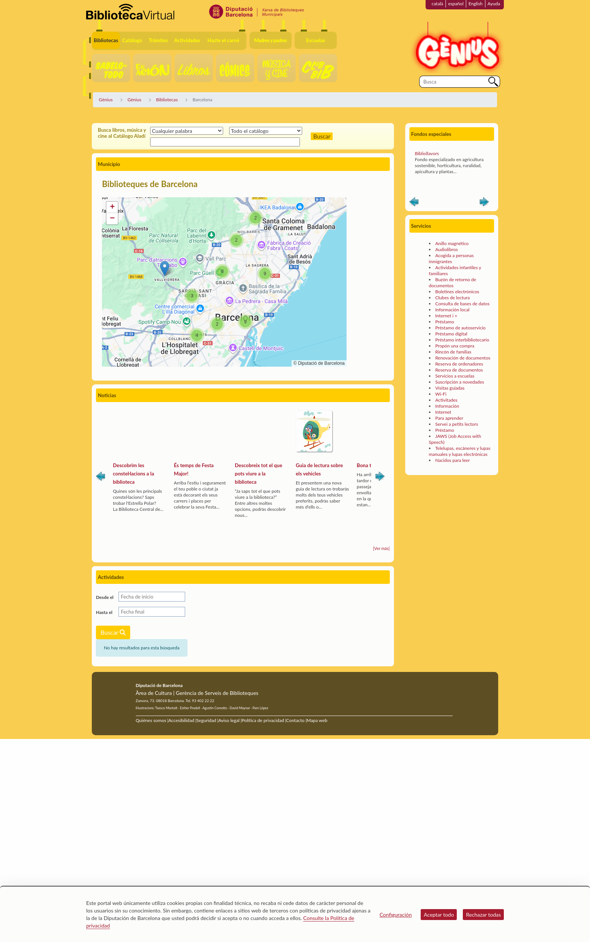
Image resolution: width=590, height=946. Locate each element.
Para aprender (449, 431)
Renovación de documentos (462, 371)
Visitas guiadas (450, 401)
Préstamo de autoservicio (460, 341)
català (437, 3)
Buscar (113, 632)
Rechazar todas (483, 914)
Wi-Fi (441, 407)
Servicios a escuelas (454, 389)
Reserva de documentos (459, 383)
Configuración (396, 914)
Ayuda (494, 3)
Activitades (446, 413)
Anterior (413, 216)
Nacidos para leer (452, 473)
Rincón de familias (453, 365)
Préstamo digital (451, 347)
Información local (452, 323)
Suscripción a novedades (459, 395)
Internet (443, 425)
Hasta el (104, 612)
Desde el (105, 597)
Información (447, 419)
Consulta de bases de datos (462, 317)
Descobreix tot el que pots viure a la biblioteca (258, 473)
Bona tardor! (371, 465)
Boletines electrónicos (457, 305)
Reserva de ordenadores (459, 377)
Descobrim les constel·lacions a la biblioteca (133, 473)
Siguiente (380, 478)
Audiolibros (446, 262)
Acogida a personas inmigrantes (451, 271)
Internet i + (446, 329)
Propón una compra (454, 359)
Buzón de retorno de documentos (452, 296)
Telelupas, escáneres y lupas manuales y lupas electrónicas (460, 464)
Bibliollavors (427, 166)
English (475, 3)
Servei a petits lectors (456, 437)
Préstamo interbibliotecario (462, 353)
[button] (164, 268)
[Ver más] (381, 548)
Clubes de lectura (452, 311)
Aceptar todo (439, 914)
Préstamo (444, 335)
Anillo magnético (452, 256)
